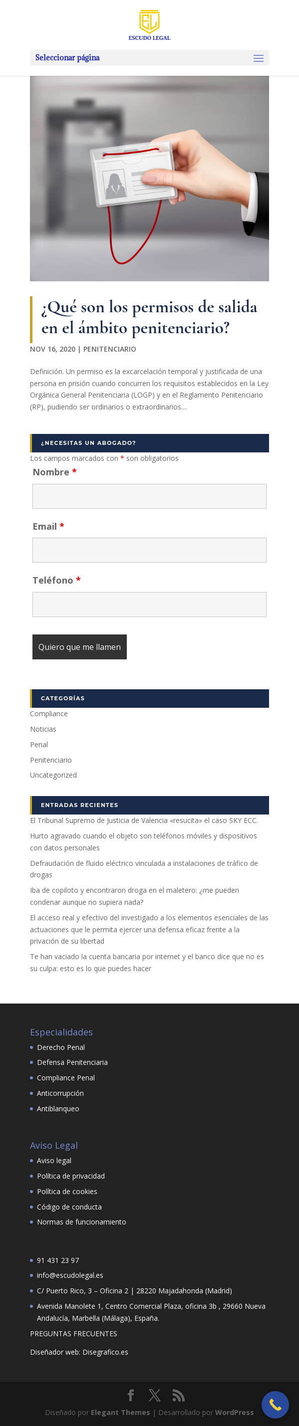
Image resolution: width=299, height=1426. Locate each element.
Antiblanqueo (58, 1108)
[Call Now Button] (275, 1405)
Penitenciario (109, 349)
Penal (39, 744)
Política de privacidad (71, 1176)
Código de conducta (69, 1207)
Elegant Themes (120, 1412)
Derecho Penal (61, 1047)
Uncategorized (53, 775)
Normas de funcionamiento (81, 1221)
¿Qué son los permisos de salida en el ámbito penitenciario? (149, 317)
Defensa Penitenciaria (72, 1062)
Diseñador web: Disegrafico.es (79, 1352)
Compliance (49, 713)
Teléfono (56, 580)
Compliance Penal (66, 1077)
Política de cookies (67, 1191)
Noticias (43, 729)
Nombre (54, 472)
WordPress (234, 1412)
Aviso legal (54, 1160)
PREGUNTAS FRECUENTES (73, 1333)
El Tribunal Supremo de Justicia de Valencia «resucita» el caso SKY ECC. (144, 820)
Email (48, 526)
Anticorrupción (60, 1093)
